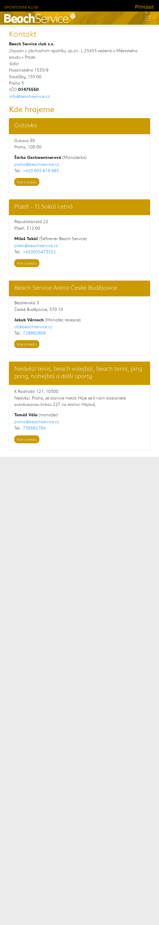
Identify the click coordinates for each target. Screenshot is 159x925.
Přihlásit (144, 6)
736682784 (34, 428)
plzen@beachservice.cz (36, 245)
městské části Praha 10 (119, 665)
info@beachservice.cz (29, 96)
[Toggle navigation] (148, 18)
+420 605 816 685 (41, 170)
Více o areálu (27, 182)
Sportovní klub (21, 7)
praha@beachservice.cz (36, 164)
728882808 (34, 333)
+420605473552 (39, 251)
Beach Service (53, 910)
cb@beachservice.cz (33, 326)
